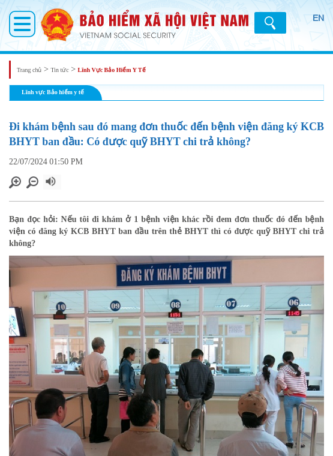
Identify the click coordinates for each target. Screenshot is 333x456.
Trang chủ (29, 70)
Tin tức (59, 70)
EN (318, 18)
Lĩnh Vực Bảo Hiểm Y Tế (112, 70)
